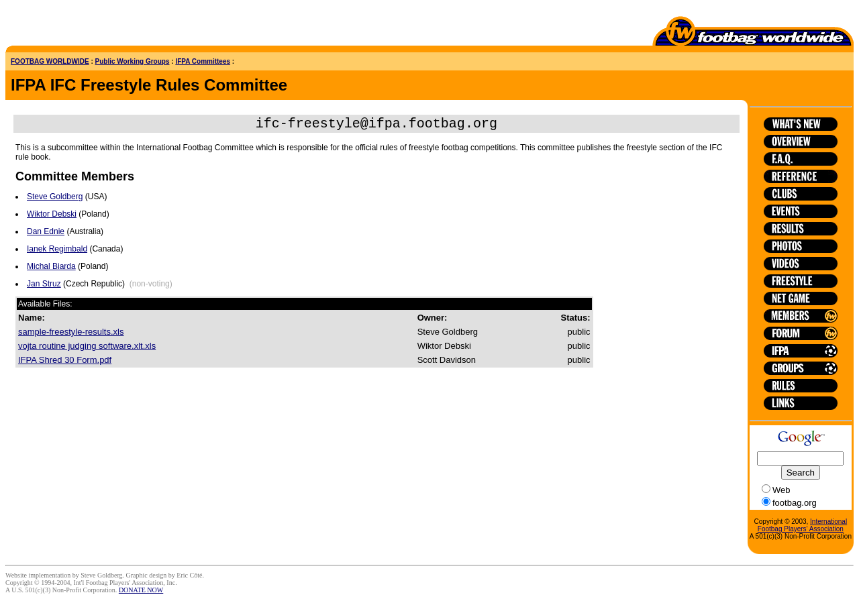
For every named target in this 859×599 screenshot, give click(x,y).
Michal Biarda (51, 269)
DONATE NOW (141, 590)
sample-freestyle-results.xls (71, 334)
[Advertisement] (83, 25)
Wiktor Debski (52, 216)
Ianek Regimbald (57, 251)
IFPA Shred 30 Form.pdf (64, 363)
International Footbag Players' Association (802, 525)
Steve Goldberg (55, 199)
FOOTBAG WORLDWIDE (50, 61)
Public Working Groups (132, 61)
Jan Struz (44, 286)
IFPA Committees (202, 61)
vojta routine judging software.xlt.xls (87, 348)
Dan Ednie (45, 234)
